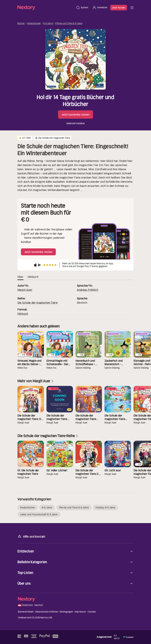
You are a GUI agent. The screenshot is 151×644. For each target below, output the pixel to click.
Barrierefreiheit (26, 611)
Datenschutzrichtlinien (46, 611)
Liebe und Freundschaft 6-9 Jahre (39, 514)
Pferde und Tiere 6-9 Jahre (68, 23)
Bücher (21, 23)
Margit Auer (24, 289)
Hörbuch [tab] (33, 276)
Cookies (92, 611)
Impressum (80, 611)
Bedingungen (66, 611)
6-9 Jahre (48, 23)
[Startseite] (45, 7)
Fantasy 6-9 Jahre (105, 507)
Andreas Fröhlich (87, 289)
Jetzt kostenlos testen (75, 114)
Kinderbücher (34, 23)
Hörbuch (22, 313)
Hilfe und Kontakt (31, 536)
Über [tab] (20, 276)
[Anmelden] (99, 7)
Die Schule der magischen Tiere (37, 302)
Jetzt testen (118, 7)
